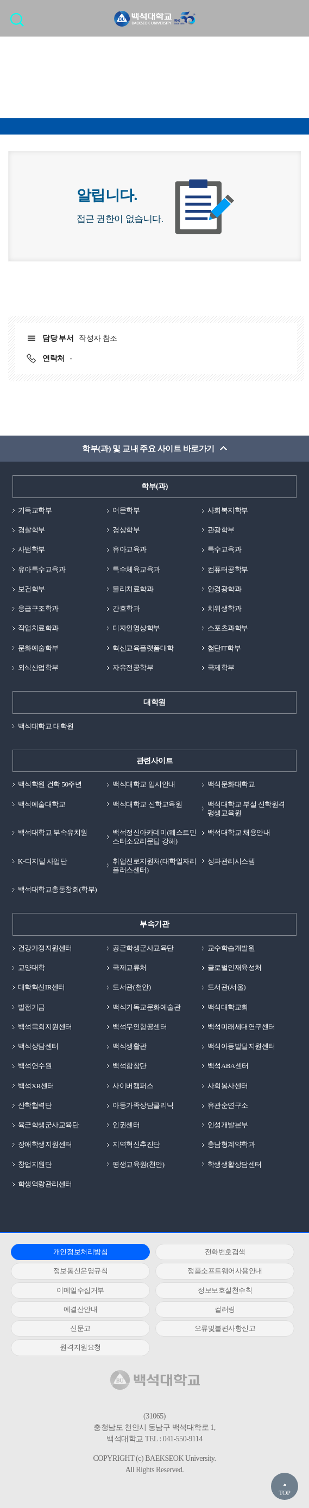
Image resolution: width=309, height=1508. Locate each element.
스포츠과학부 (227, 628)
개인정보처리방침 (80, 1252)
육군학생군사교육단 (48, 1125)
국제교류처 (129, 967)
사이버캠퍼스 (132, 1086)
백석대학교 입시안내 (143, 784)
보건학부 (31, 589)
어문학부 (126, 510)
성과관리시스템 (231, 861)
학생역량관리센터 (45, 1184)
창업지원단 (35, 1164)
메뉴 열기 (293, 18)
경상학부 (126, 530)
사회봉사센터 (227, 1086)
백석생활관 (129, 1046)
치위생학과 (224, 608)
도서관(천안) (131, 987)
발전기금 (31, 1007)
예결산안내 (81, 1309)
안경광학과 (224, 589)
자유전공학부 (132, 667)
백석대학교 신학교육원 (147, 804)
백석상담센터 (38, 1046)
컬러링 (225, 1309)
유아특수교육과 (42, 569)
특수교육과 (224, 549)
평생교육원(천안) (138, 1164)
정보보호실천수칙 (225, 1290)
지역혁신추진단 (136, 1144)
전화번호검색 (225, 1252)
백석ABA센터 (228, 1066)
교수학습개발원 (231, 948)
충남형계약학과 (231, 1144)
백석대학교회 (227, 1007)
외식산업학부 (38, 667)
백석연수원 (35, 1066)
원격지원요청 (80, 1347)
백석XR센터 (36, 1086)
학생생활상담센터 (234, 1164)
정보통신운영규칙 (80, 1271)
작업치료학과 (38, 628)
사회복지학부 (227, 510)
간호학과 (126, 608)
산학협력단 (35, 1105)
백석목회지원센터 (45, 1027)
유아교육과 (129, 549)
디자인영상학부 (136, 628)
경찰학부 (31, 530)
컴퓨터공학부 (227, 569)
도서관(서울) (226, 987)
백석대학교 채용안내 (238, 832)
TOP (284, 1493)
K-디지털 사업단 (42, 861)
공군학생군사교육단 (143, 948)
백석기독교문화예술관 (146, 1007)
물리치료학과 (132, 589)
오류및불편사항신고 (225, 1328)
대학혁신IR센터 (41, 987)
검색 (19, 23)
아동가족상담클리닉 (143, 1105)
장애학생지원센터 (45, 1144)
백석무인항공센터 (139, 1027)
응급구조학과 (38, 608)
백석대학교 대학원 (46, 726)
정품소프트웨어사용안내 (224, 1271)
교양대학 (31, 967)
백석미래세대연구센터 (241, 1027)
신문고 (80, 1328)
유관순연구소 (227, 1105)
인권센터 (126, 1125)
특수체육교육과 (136, 569)
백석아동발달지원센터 (241, 1046)
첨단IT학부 (224, 648)
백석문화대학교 (231, 784)
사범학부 (31, 549)
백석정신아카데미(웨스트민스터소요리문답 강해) (154, 836)
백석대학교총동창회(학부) (57, 889)
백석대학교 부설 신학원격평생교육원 (246, 808)
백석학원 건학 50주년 (50, 784)
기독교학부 (35, 510)
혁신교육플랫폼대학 (143, 648)
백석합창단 (129, 1066)
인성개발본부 (227, 1125)
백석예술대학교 (42, 804)
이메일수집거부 (80, 1290)
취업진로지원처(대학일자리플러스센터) (154, 865)
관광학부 (221, 530)
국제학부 (221, 667)
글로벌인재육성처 (234, 967)
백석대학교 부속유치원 (52, 832)
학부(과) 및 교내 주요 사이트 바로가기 (148, 448)
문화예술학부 (38, 648)
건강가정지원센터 (45, 948)
